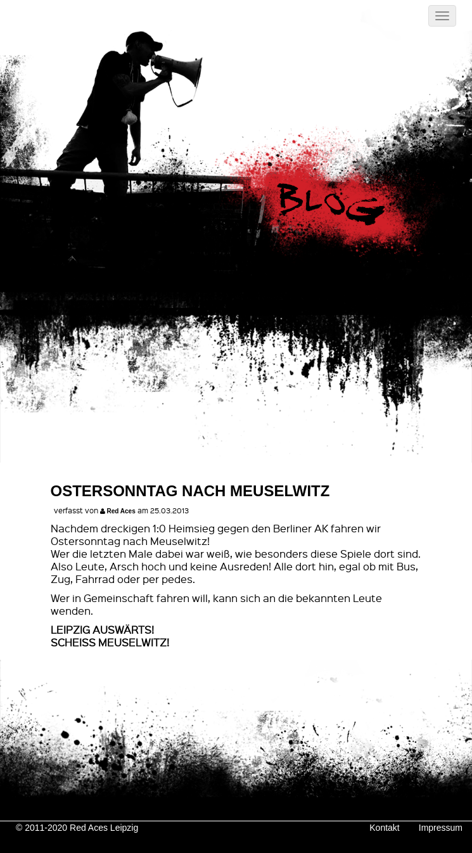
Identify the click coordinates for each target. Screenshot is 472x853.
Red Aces (121, 511)
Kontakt (384, 828)
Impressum (440, 828)
